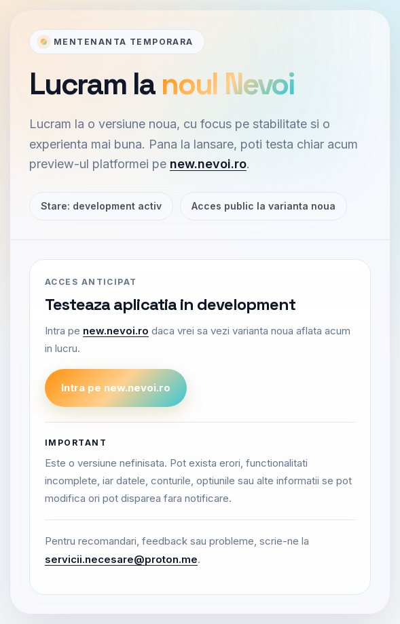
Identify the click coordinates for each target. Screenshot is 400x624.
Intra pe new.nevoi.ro (115, 387)
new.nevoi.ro (208, 164)
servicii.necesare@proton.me (121, 559)
